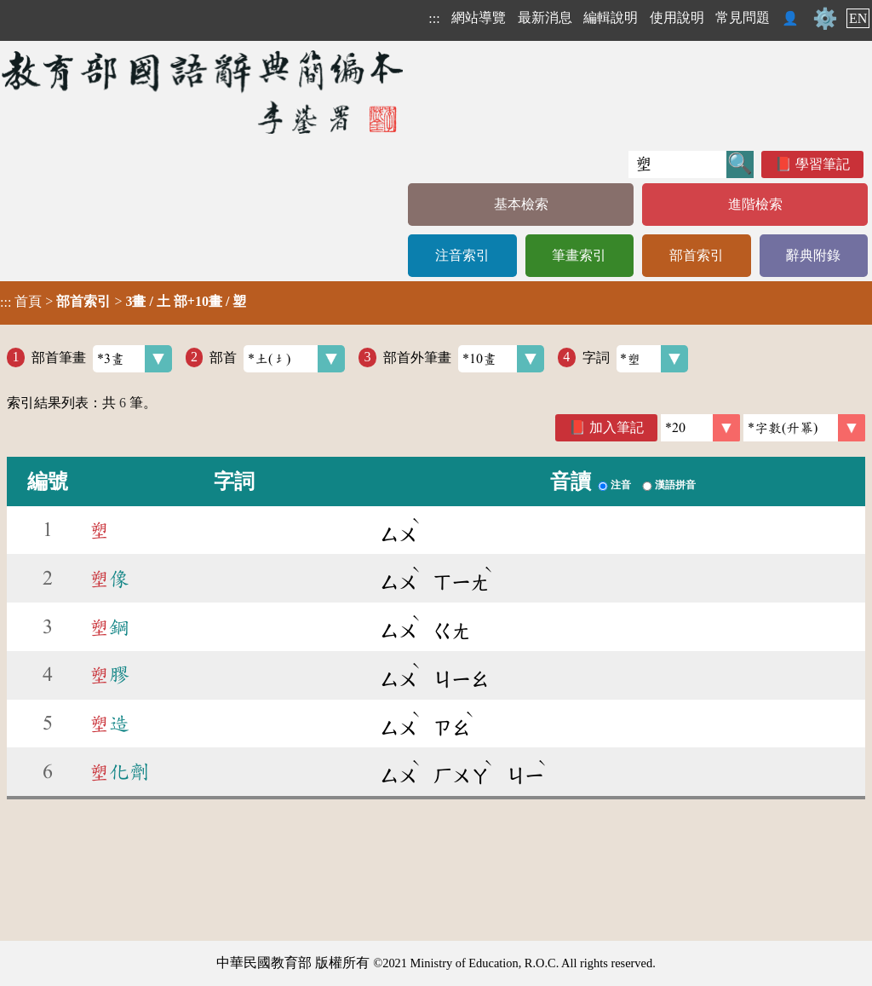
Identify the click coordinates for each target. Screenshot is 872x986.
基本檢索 (521, 204)
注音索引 (462, 255)
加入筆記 (616, 427)
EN (858, 18)
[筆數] (700, 427)
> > (123, 301)
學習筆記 (822, 164)
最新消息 (545, 17)
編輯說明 (610, 17)
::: (433, 18)
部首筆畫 (102, 358)
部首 (277, 358)
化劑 (119, 772)
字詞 (635, 358)
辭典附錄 (813, 255)
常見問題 (742, 17)
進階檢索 (755, 204)
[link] (804, 427)
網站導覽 (478, 17)
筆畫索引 (579, 255)
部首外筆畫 (463, 358)
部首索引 (696, 255)
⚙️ (825, 19)
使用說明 (677, 17)
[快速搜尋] (677, 164)
